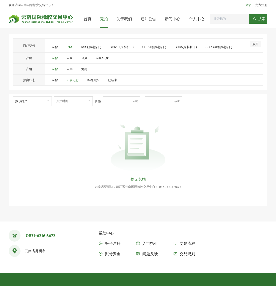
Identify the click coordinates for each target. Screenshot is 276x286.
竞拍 (104, 19)
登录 (248, 5)
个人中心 (196, 19)
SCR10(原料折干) (121, 47)
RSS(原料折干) (91, 47)
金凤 (84, 58)
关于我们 (124, 19)
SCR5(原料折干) (186, 47)
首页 (87, 19)
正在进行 (73, 80)
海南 (84, 69)
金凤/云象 (102, 58)
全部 (55, 47)
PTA (69, 47)
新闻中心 (172, 19)
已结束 (112, 80)
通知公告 (148, 19)
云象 (70, 58)
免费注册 (261, 5)
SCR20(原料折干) (154, 47)
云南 (70, 69)
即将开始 (93, 80)
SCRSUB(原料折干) (218, 47)
